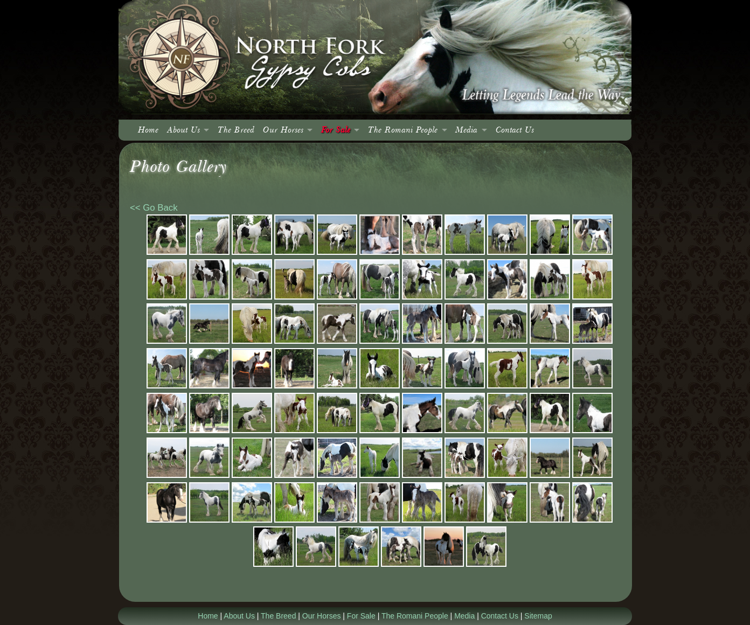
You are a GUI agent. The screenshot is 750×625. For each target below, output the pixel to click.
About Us (183, 130)
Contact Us (515, 130)
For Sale (335, 130)
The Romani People (403, 130)
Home (148, 130)
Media (466, 130)
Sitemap (538, 616)
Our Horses (283, 130)
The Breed (236, 130)
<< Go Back (154, 208)
